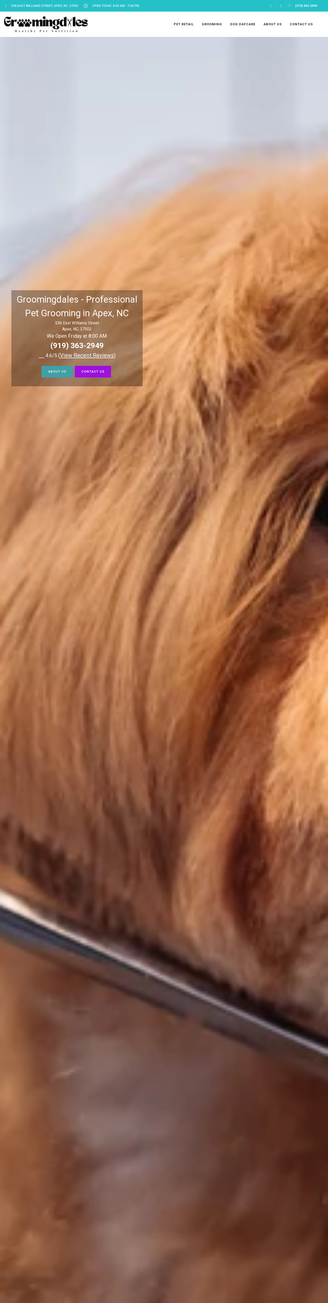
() (87, 355)
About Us (57, 371)
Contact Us (92, 371)
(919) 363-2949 (77, 345)
